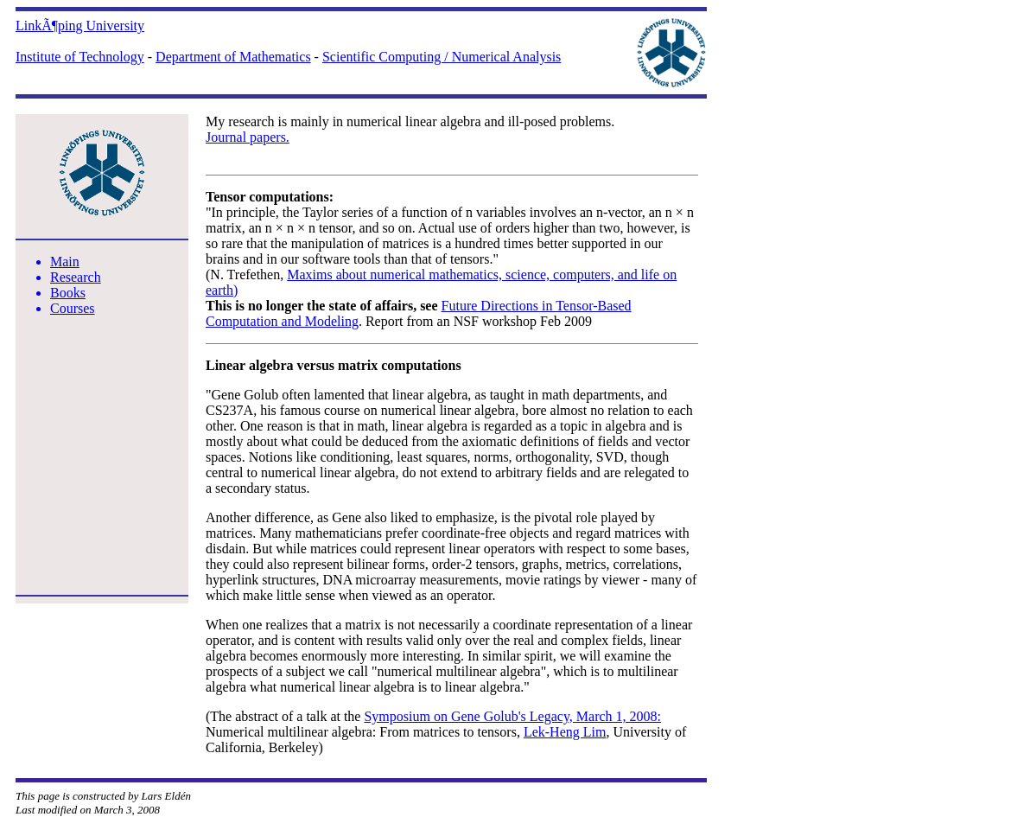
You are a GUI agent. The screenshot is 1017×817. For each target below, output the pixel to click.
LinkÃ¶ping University (80, 25)
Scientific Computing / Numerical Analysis (441, 56)
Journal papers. (247, 137)
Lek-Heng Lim (565, 731)
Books (68, 292)
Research (75, 277)
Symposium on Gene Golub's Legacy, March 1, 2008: (512, 716)
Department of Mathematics (233, 56)
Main (64, 261)
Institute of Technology (80, 56)
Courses (72, 308)
